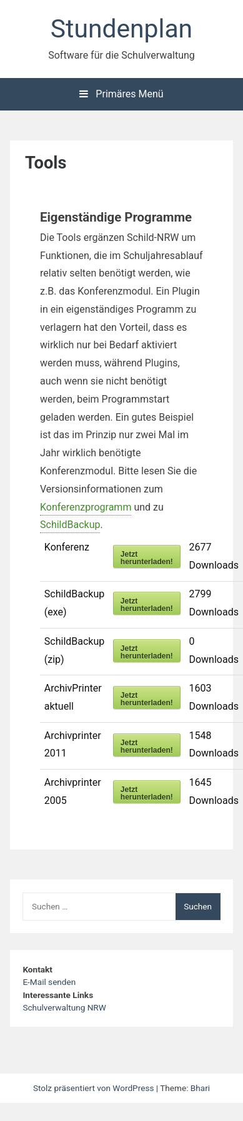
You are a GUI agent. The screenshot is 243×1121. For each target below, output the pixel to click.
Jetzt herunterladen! (147, 558)
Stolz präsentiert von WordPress (94, 1088)
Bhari (200, 1088)
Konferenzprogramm (85, 507)
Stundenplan (121, 29)
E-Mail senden (49, 982)
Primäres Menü (121, 94)
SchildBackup (70, 525)
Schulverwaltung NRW (64, 1007)
